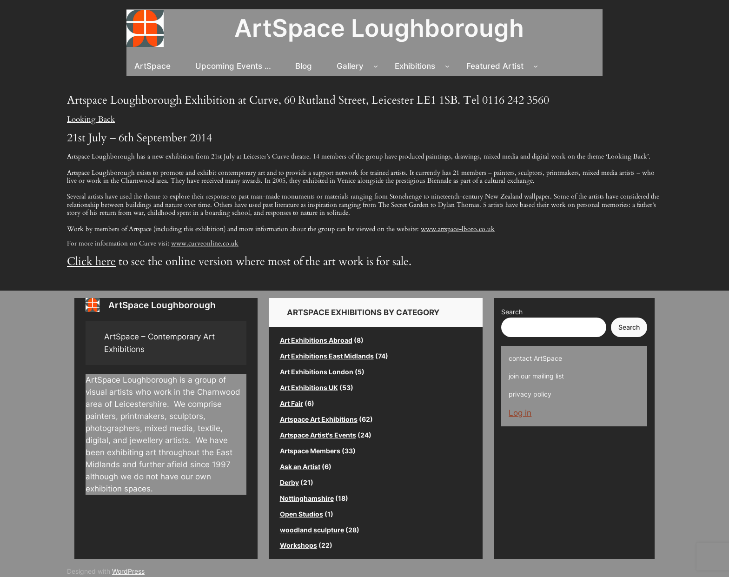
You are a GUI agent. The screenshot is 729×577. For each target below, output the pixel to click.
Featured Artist (495, 66)
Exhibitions (415, 66)
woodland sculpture (312, 530)
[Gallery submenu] (375, 66)
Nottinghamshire (307, 498)
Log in (520, 413)
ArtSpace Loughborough (379, 28)
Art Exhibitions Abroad (316, 340)
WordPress (128, 571)
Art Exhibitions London (316, 372)
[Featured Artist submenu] (535, 66)
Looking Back (91, 119)
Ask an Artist (300, 467)
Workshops (298, 545)
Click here (91, 261)
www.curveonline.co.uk (205, 243)
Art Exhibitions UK (309, 387)
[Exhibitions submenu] (447, 66)
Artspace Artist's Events (318, 435)
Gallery (350, 66)
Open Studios (301, 514)
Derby (289, 482)
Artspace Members (310, 451)
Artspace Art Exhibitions (319, 419)
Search (512, 312)
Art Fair (291, 403)
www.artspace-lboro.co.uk (458, 229)
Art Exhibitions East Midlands (327, 356)
